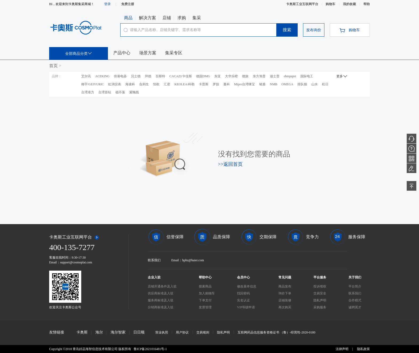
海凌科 (130, 84)
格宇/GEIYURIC (92, 84)
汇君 (167, 84)
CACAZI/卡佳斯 (180, 76)
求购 (181, 18)
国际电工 (306, 76)
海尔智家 (118, 332)
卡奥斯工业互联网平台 (302, 4)
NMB (273, 84)
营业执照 (161, 332)
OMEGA (287, 84)
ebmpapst (290, 76)
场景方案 (147, 53)
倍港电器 (120, 76)
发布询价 (313, 30)
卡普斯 (203, 84)
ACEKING (102, 76)
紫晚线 (134, 92)
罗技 (216, 84)
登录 (107, 4)
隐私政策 (363, 349)
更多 (342, 76)
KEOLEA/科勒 (184, 84)
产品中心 (121, 53)
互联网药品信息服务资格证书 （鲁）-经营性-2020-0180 (276, 332)
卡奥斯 (82, 332)
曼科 (226, 84)
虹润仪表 (114, 84)
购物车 (331, 4)
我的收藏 (350, 4)
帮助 (366, 4)
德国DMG (203, 76)
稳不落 (120, 92)
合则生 (144, 84)
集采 (196, 18)
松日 (325, 84)
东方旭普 (259, 76)
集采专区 (173, 53)
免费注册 (127, 4)
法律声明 (342, 349)
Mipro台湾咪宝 (244, 84)
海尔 (99, 332)
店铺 (166, 18)
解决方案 (147, 18)
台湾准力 (87, 92)
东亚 (217, 76)
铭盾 (262, 84)
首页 (53, 65)
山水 (314, 84)
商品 (128, 18)
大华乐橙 (231, 76)
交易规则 (202, 332)
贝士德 (136, 76)
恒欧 (156, 84)
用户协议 (182, 332)
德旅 (245, 76)
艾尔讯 (86, 76)
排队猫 (302, 84)
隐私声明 (223, 332)
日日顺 (139, 332)
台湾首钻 (104, 92)
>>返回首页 (230, 164)
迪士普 (275, 76)
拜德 (148, 76)
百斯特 (160, 76)
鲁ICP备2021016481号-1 (150, 349)
